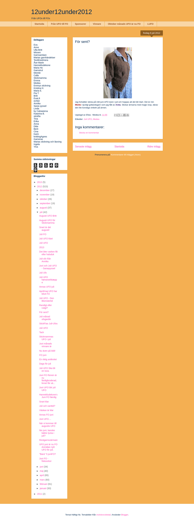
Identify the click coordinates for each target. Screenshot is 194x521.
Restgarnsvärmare (48, 440)
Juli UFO (88, 119)
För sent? (44, 312)
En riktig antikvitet (48, 359)
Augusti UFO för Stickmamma (47, 221)
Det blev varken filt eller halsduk (48, 253)
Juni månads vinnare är (45, 345)
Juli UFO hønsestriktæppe (48, 280)
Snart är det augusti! (45, 228)
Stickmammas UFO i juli (46, 338)
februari (44, 484)
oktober (44, 199)
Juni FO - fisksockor (45, 460)
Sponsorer (80, 24)
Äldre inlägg (153, 146)
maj (42, 471)
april (42, 475)
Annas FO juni (46, 414)
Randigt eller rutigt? (45, 306)
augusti (44, 207)
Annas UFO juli (46, 286)
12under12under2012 (61, 11)
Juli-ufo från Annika (45, 260)
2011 (40, 494)
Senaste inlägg (83, 146)
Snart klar (44, 401)
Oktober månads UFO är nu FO (124, 24)
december (45, 190)
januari (43, 488)
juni (42, 466)
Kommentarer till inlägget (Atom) (126, 154)
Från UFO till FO (59, 24)
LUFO (150, 24)
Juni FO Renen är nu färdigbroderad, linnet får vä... (48, 379)
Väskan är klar (46, 410)
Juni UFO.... (45, 419)
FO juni (42, 355)
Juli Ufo (43, 272)
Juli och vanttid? (47, 406)
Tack (41, 332)
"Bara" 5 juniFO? (47, 454)
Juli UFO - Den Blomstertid (46, 299)
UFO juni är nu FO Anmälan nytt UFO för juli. (48, 447)
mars (42, 479)
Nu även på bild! (47, 351)
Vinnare (97, 24)
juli (41, 212)
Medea (96, 119)
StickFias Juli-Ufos (48, 323)
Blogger (124, 515)
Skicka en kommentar (89, 132)
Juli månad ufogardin (45, 318)
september (45, 203)
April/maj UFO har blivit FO (48, 292)
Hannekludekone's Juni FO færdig (48, 396)
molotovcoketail (103, 515)
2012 (40, 186)
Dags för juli (45, 363)
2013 (40, 182)
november (45, 194)
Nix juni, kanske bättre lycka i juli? (47, 433)
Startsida (39, 24)
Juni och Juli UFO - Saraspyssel (48, 267)
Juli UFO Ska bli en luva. (47, 369)
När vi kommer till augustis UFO (47, 424)
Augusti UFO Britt (47, 216)
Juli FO (42, 234)
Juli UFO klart (46, 238)
